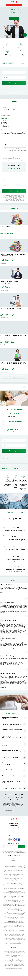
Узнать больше (4, 236)
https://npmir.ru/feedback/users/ (14, 901)
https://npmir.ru (19, 899)
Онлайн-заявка (14, 5)
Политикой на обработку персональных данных (13, 90)
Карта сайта (13, 860)
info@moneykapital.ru (13, 825)
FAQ (14, 858)
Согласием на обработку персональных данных (14, 89)
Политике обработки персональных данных (12, 946)
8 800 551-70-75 (13, 823)
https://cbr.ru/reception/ (18, 886)
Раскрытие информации (14, 855)
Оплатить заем (8, 485)
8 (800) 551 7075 (11, 416)
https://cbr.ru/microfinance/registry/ (14, 883)
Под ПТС (5, 63)
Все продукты (14, 377)
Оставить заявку (14, 18)
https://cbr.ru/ (14, 879)
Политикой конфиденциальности (14, 92)
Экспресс (11, 63)
